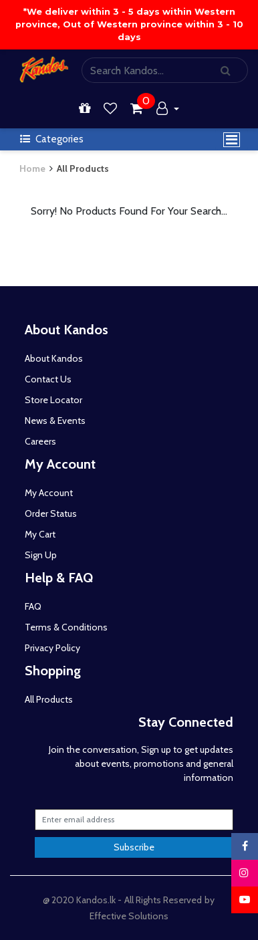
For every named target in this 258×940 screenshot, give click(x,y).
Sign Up (41, 555)
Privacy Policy (52, 648)
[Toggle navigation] (231, 140)
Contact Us (48, 379)
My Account (49, 493)
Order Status (51, 513)
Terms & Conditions (66, 627)
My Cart (40, 534)
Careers (40, 441)
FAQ (33, 606)
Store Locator (53, 400)
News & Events (55, 421)
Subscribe (134, 847)
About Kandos (54, 358)
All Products (83, 168)
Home (32, 168)
